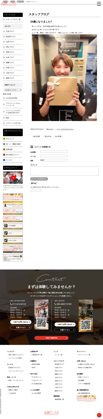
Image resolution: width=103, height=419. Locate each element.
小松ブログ (10, 73)
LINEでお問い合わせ (20, 322)
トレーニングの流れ (15, 358)
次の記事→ (59, 136)
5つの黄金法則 (37, 384)
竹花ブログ (10, 31)
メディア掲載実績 (84, 384)
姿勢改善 (9, 149)
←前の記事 (36, 136)
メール (33, 156)
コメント (34, 165)
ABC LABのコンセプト (16, 355)
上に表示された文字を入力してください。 (45, 189)
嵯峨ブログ (10, 62)
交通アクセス (21, 327)
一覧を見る (47, 136)
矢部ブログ (10, 68)
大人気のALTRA (11, 98)
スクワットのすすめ (13, 123)
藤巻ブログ (10, 78)
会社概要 (81, 380)
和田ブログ (10, 52)
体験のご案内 (13, 390)
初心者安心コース (12, 155)
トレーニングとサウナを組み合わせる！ (13, 112)
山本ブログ (10, 57)
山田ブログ (10, 42)
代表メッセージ (83, 377)
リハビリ (9, 160)
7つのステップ (37, 380)
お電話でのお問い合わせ (86, 364)
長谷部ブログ (11, 36)
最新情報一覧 (59, 399)
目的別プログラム (14, 367)
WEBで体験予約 (51, 338)
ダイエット (10, 139)
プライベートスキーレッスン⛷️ (13, 104)
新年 (7, 118)
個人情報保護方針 (84, 393)
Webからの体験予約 (85, 367)
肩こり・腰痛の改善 (13, 144)
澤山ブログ (49, 129)
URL (31, 161)
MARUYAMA (36, 364)
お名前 (33, 152)
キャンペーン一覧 (84, 355)
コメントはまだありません (65, 129)
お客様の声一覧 (37, 355)
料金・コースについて (16, 380)
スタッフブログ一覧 (13, 19)
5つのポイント (37, 377)
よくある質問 (36, 393)
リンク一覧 (58, 355)
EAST (33, 367)
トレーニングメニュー (16, 371)
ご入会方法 (12, 393)
